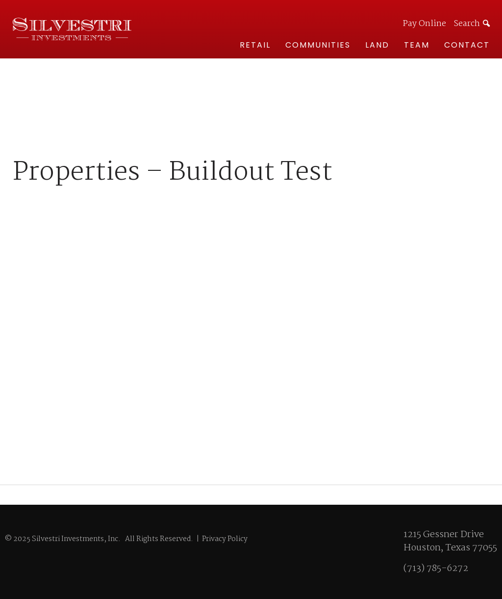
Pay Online (424, 24)
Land (377, 45)
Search (467, 23)
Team (416, 45)
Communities (318, 45)
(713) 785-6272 (435, 568)
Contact (467, 45)
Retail (255, 45)
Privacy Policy (225, 539)
